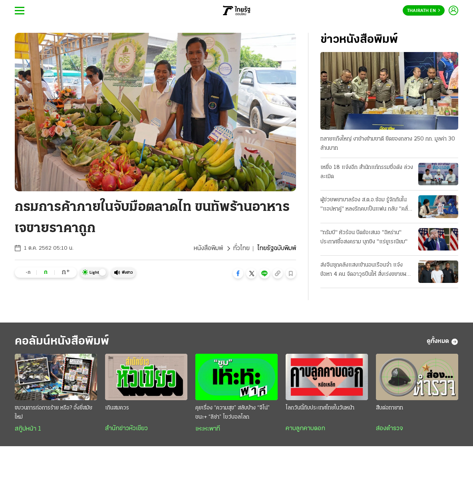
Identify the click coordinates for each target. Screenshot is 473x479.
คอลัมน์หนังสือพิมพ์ (62, 341)
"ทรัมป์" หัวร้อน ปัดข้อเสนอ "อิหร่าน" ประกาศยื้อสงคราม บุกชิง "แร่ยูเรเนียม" (363, 237)
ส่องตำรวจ (389, 428)
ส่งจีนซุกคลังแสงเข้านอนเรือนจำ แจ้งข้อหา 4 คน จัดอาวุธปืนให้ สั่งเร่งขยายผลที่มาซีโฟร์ (366, 270)
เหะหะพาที (207, 429)
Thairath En (423, 10)
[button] (238, 273)
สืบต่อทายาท (389, 408)
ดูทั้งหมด (442, 341)
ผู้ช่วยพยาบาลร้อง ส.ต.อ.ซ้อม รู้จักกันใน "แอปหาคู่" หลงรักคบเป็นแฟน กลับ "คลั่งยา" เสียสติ (365, 205)
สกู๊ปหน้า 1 (28, 429)
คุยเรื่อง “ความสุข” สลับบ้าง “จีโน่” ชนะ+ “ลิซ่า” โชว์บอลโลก (232, 412)
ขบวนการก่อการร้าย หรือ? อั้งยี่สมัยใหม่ (53, 412)
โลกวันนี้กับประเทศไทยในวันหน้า (320, 408)
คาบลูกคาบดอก (305, 428)
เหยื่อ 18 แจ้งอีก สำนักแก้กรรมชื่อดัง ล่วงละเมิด (366, 172)
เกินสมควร (117, 408)
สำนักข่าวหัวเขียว (126, 428)
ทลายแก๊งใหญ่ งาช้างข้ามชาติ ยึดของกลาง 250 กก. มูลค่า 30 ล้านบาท (387, 143)
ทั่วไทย (241, 248)
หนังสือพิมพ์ (208, 248)
